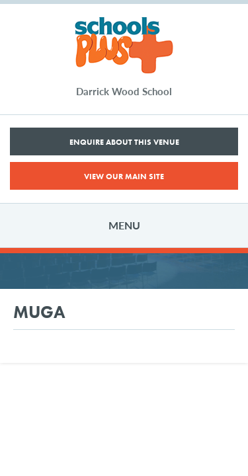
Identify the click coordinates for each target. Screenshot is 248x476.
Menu (124, 225)
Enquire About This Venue (124, 142)
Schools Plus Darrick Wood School (124, 46)
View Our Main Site (124, 176)
